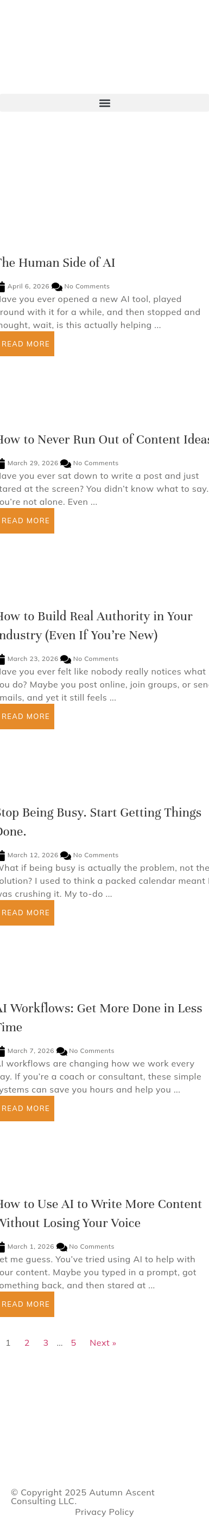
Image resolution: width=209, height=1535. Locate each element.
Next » (103, 1342)
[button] (104, 103)
